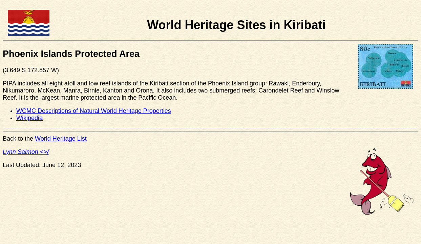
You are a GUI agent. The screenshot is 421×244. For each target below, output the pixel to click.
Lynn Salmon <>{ (26, 151)
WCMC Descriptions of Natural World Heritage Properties (93, 110)
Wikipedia (29, 118)
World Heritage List (61, 138)
